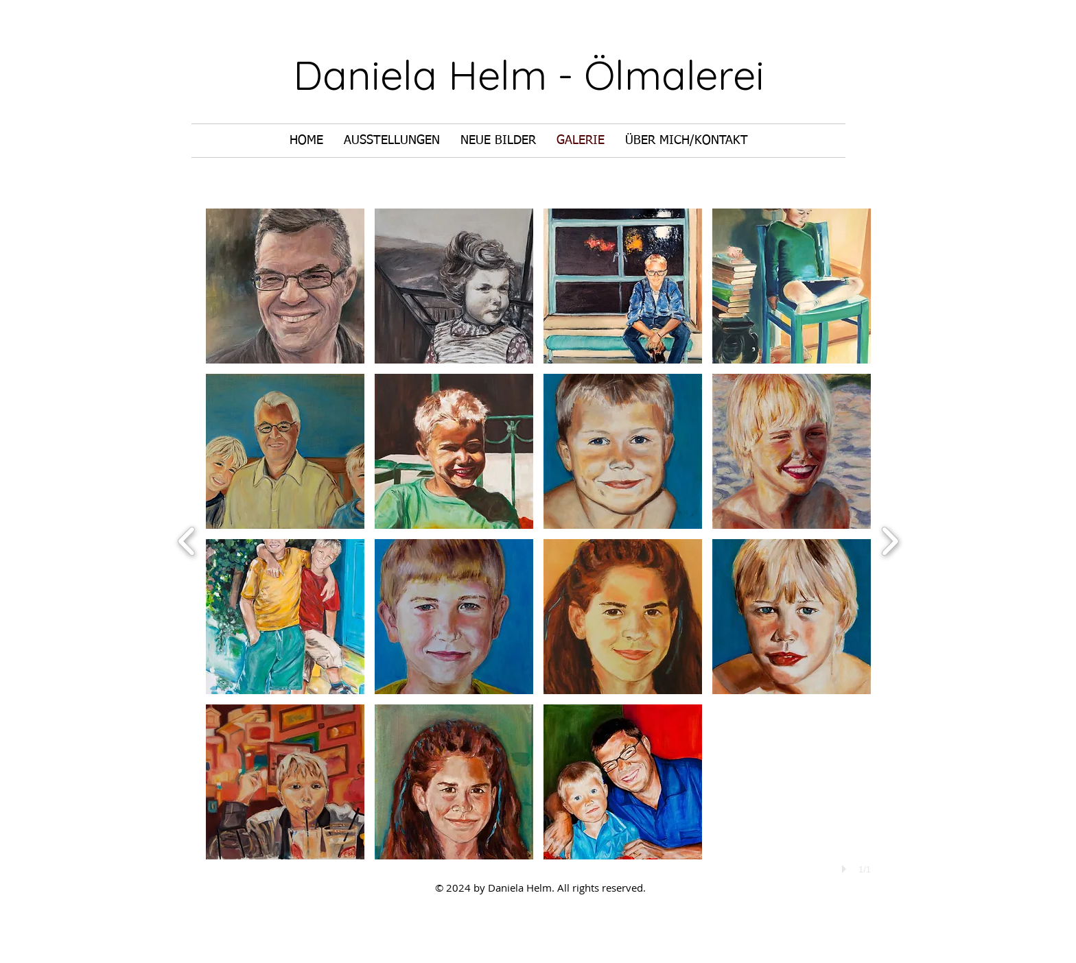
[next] (889, 539)
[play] (846, 869)
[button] (285, 286)
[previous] (187, 539)
